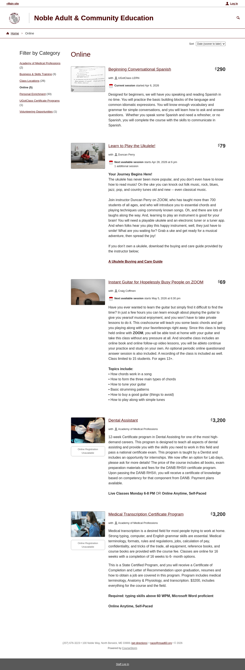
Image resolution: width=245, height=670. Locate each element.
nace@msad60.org (161, 643)
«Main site (12, 3)
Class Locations (30, 80)
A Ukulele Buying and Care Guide (136, 261)
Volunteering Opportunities (36, 111)
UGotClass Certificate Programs (40, 100)
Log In (234, 3)
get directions (139, 643)
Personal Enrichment (33, 94)
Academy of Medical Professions (40, 63)
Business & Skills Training (36, 74)
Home (15, 33)
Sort (191, 43)
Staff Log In (122, 664)
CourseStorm (129, 648)
